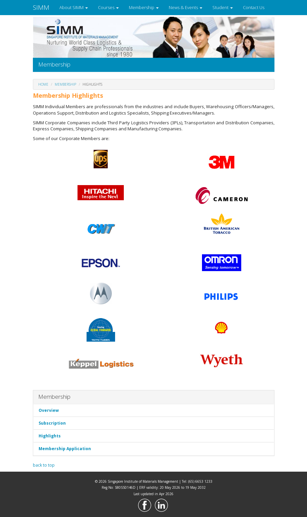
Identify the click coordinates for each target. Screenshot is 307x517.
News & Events (185, 7)
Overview (49, 410)
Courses (108, 7)
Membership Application (65, 448)
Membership (144, 7)
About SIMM (73, 7)
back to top (44, 465)
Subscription (52, 423)
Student (222, 7)
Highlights (50, 436)
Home (43, 84)
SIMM (41, 7)
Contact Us (253, 7)
